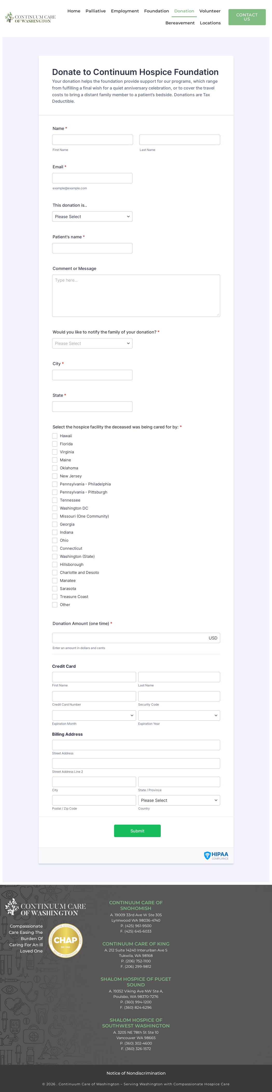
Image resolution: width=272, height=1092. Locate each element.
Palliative (96, 11)
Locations (210, 22)
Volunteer (210, 11)
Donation (184, 11)
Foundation (156, 11)
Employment (125, 11)
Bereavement (180, 22)
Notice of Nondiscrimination (136, 1073)
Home (73, 11)
